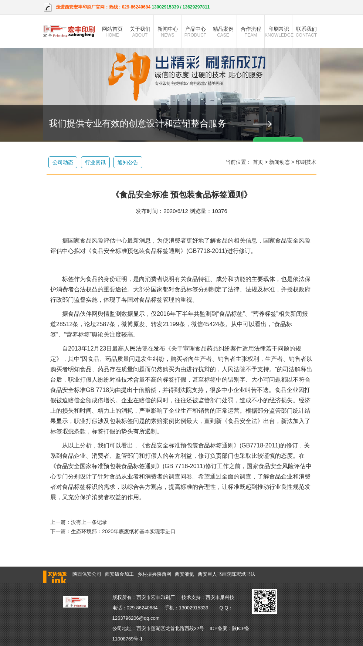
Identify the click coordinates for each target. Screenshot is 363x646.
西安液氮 (184, 574)
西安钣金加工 (119, 574)
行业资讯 (95, 162)
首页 (258, 162)
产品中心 (195, 32)
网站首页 (112, 32)
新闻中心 (168, 32)
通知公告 (128, 162)
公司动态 (62, 162)
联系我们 (306, 32)
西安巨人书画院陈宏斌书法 (226, 574)
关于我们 (140, 32)
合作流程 (251, 32)
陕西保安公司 (86, 574)
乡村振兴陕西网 (154, 574)
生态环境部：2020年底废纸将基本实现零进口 (123, 531)
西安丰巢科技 (220, 597)
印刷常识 (278, 32)
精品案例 (223, 32)
